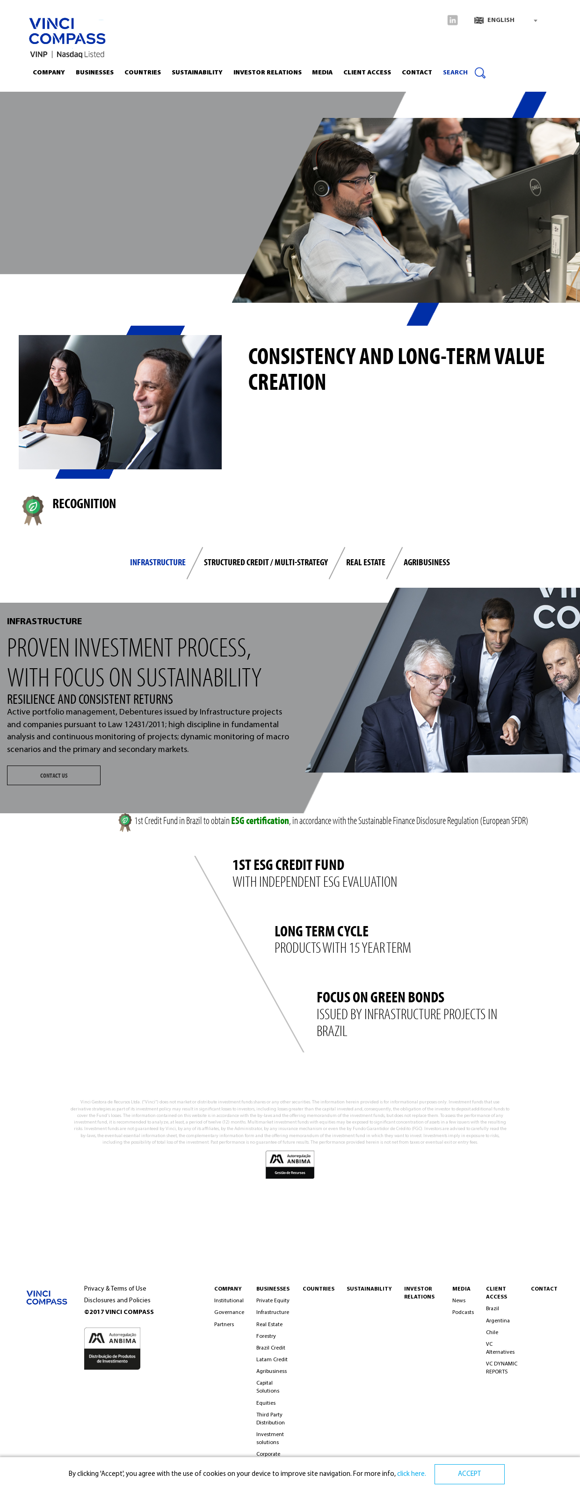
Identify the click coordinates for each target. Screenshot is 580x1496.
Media (322, 72)
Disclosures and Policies (117, 1300)
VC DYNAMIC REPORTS (501, 1368)
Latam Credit (272, 1360)
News (458, 1301)
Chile (492, 1332)
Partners (224, 1325)
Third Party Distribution (270, 1419)
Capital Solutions (267, 1387)
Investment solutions (270, 1438)
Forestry (266, 1336)
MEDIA (461, 1289)
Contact (417, 72)
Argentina (498, 1321)
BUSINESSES (273, 1289)
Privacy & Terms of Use (115, 1288)
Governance (229, 1312)
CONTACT (544, 1289)
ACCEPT (469, 1474)
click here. (411, 1474)
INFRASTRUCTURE (158, 562)
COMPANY (228, 1289)
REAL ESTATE (365, 562)
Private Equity (273, 1301)
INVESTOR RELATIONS (267, 72)
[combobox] (506, 20)
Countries (142, 72)
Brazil (492, 1309)
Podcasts (463, 1312)
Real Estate (269, 1325)
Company (49, 72)
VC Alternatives (500, 1348)
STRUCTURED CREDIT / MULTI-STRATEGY (266, 562)
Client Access (496, 1293)
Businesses (95, 72)
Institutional (229, 1301)
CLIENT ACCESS (367, 72)
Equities (266, 1403)
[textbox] (506, 20)
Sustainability (197, 72)
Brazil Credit (270, 1348)
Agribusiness (427, 562)
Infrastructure (272, 1312)
